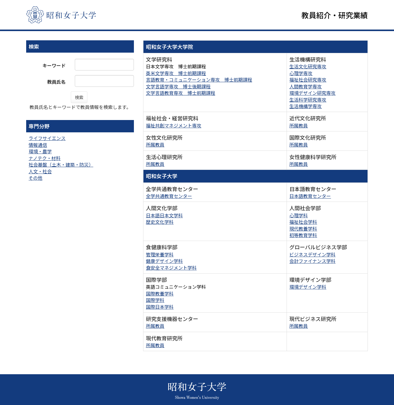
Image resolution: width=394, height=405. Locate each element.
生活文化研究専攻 (307, 68)
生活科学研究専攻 (307, 101)
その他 (35, 179)
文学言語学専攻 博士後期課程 (178, 87)
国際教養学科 (160, 294)
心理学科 (298, 216)
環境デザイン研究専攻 (312, 94)
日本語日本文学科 (164, 216)
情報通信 (38, 146)
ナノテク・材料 (45, 159)
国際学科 (155, 301)
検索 (79, 98)
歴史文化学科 (160, 223)
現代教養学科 (303, 230)
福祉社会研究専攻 (307, 81)
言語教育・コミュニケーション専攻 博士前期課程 (199, 81)
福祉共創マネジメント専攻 (173, 126)
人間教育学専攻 (305, 87)
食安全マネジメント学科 (171, 269)
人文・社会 (40, 172)
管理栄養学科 (160, 255)
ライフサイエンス (47, 139)
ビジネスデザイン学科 (312, 255)
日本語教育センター (310, 197)
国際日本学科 (160, 308)
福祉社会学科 (303, 223)
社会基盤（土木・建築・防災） (61, 165)
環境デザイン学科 (307, 288)
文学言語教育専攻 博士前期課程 (180, 94)
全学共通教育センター (169, 197)
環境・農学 (40, 152)
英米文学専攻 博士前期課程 (176, 74)
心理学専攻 (300, 74)
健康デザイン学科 (164, 262)
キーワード (54, 66)
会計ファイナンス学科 (312, 262)
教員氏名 (56, 83)
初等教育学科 (303, 236)
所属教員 (298, 126)
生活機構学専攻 (305, 107)
